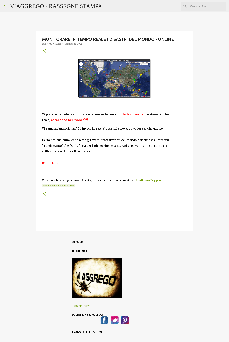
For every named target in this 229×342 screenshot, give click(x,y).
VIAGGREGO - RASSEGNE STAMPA (56, 6)
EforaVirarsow (81, 305)
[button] (44, 51)
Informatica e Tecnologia (58, 185)
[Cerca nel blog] (207, 6)
